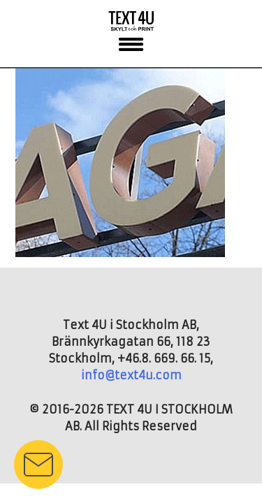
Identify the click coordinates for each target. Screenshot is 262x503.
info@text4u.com (131, 375)
